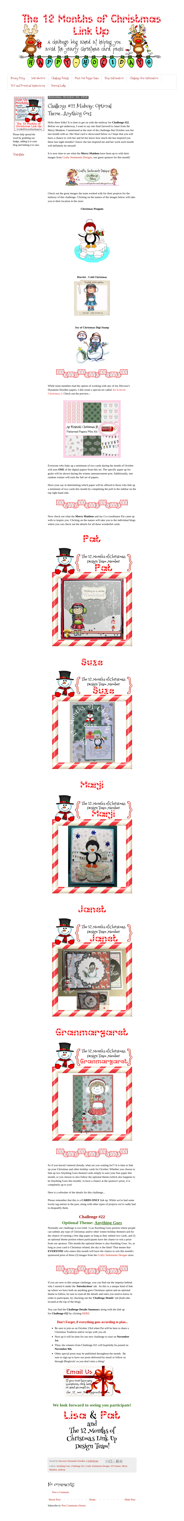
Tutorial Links (58, 86)
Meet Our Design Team (87, 78)
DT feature (116, 1466)
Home (92, 1499)
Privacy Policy (18, 78)
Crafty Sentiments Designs (77, 157)
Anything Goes (63, 1466)
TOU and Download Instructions (28, 86)
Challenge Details (60, 78)
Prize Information (114, 78)
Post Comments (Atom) (74, 1505)
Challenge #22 (77, 1466)
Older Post (130, 1499)
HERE (85, 1313)
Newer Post (54, 1499)
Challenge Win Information (144, 78)
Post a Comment (60, 1492)
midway (62, 1469)
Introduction (38, 78)
